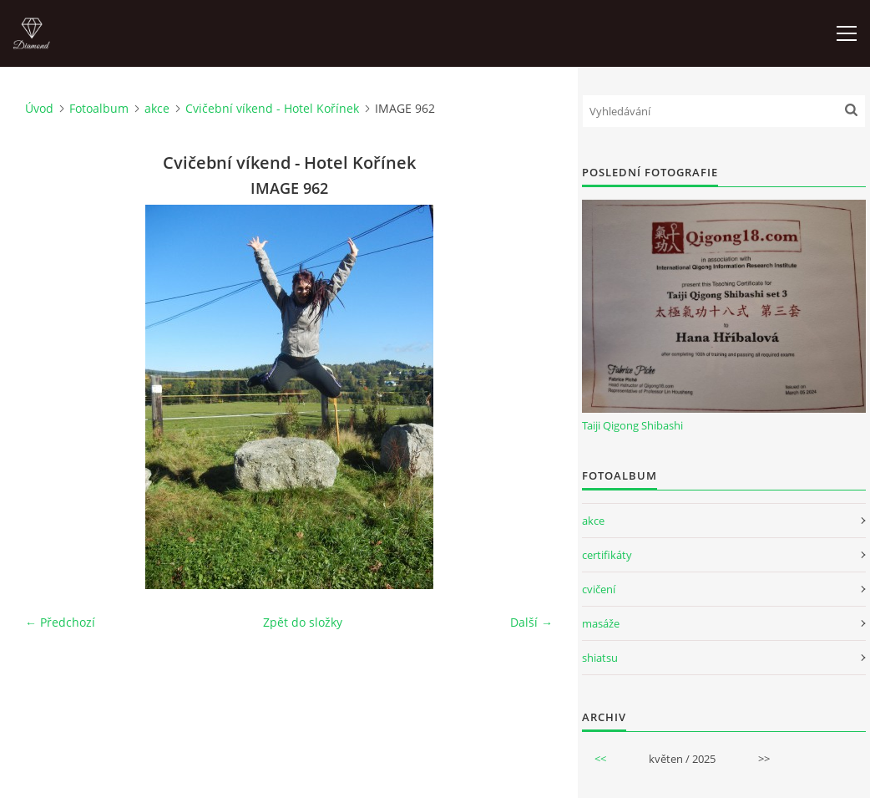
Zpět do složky (302, 622)
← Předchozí (60, 622)
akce (156, 108)
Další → (531, 622)
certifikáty (607, 554)
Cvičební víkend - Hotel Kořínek (272, 108)
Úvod (39, 108)
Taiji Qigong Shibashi (632, 425)
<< (600, 758)
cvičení (598, 589)
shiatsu (600, 657)
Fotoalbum (99, 108)
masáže (601, 623)
